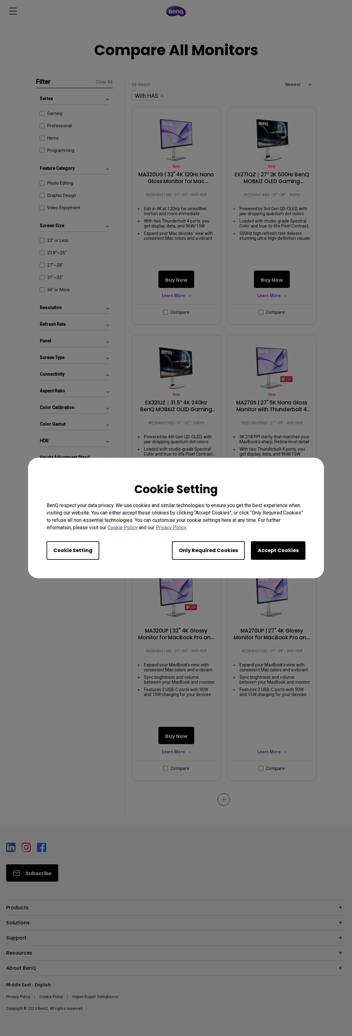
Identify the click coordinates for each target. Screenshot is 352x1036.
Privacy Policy (171, 527)
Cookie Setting (72, 550)
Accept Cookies (278, 550)
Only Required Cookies (208, 550)
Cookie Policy (122, 527)
